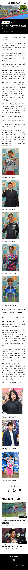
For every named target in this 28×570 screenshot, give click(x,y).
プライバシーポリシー (9, 565)
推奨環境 (22, 565)
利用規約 (17, 565)
